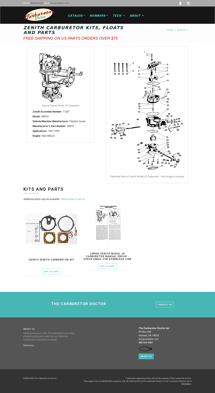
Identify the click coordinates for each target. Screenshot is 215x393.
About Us (146, 356)
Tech (118, 15)
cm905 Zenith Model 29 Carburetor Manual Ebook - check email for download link (107, 256)
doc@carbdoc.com (59, 3)
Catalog (75, 15)
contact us (165, 304)
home (170, 30)
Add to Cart (51, 271)
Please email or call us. (72, 199)
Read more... (29, 345)
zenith (181, 30)
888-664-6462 (36, 3)
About (136, 15)
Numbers (98, 15)
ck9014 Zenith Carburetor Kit (51, 259)
